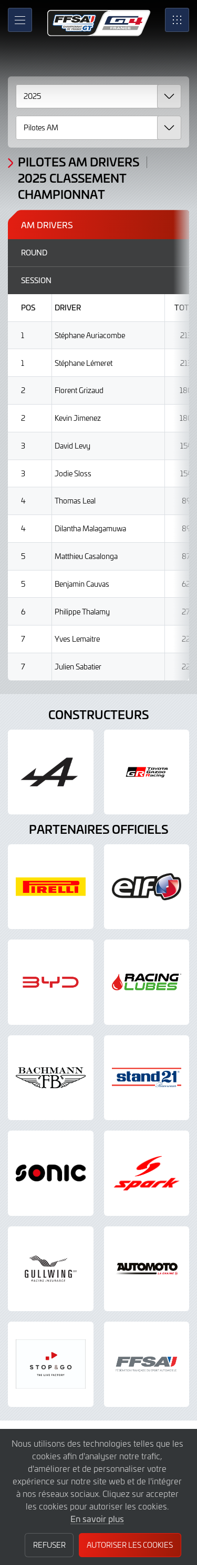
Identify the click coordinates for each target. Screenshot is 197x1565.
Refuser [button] (49, 1545)
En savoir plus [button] (97, 1518)
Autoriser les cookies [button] (130, 1545)
